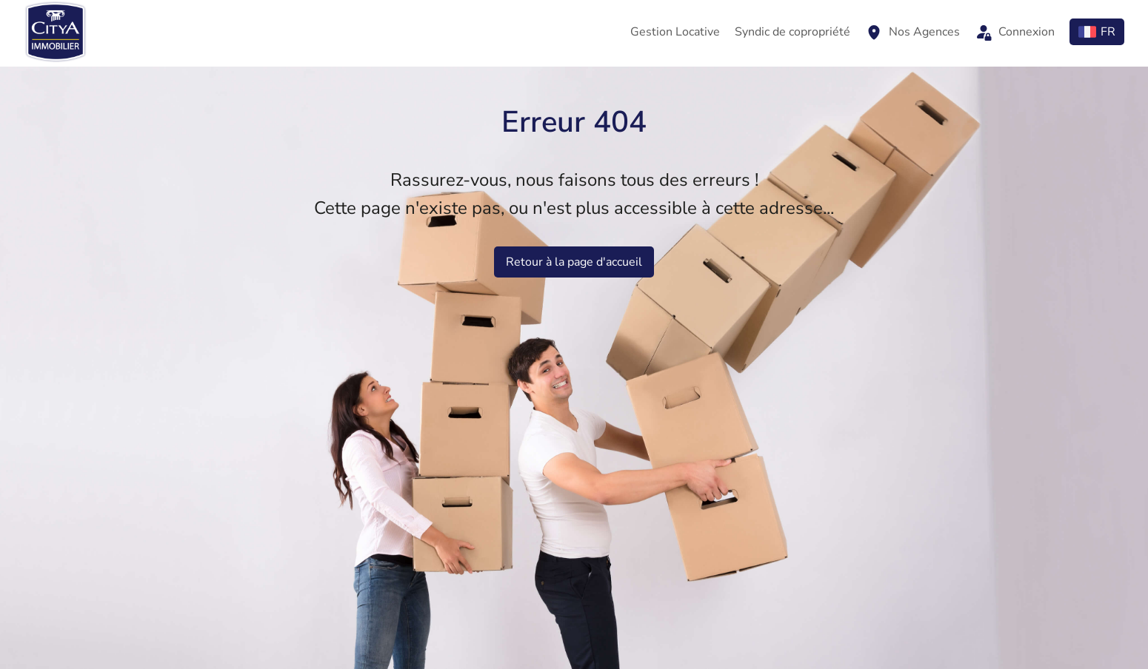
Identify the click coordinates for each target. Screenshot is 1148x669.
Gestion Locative (675, 32)
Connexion (1015, 32)
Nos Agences (912, 32)
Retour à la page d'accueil (574, 262)
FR (1096, 32)
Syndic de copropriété (792, 32)
